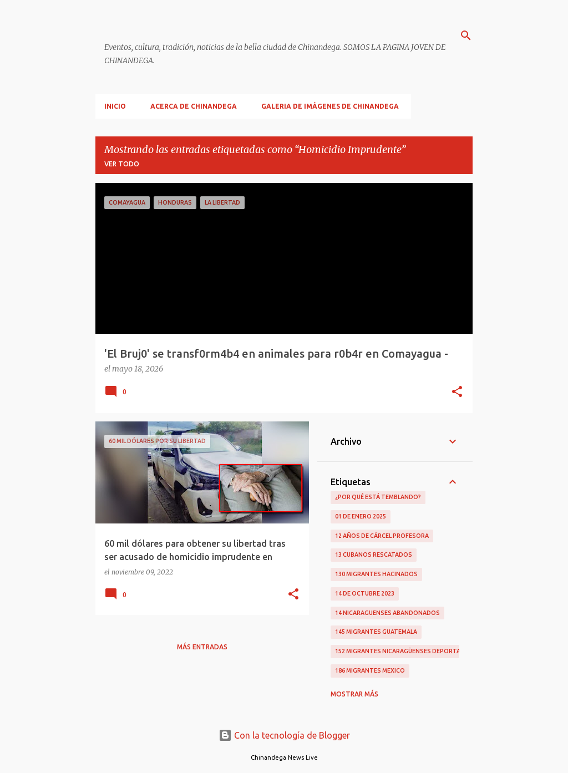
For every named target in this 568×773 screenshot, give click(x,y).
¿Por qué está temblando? (378, 497)
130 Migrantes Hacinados (376, 574)
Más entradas (202, 646)
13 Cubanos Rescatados (373, 554)
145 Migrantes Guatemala (376, 631)
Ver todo (121, 163)
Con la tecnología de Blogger (284, 735)
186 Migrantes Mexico (370, 670)
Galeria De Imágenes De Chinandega (330, 106)
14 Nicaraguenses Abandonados (387, 612)
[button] (457, 392)
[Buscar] (466, 35)
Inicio (115, 106)
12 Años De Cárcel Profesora (382, 535)
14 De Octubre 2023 (364, 593)
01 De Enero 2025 (360, 516)
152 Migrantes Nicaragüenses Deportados (404, 651)
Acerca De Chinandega (193, 106)
